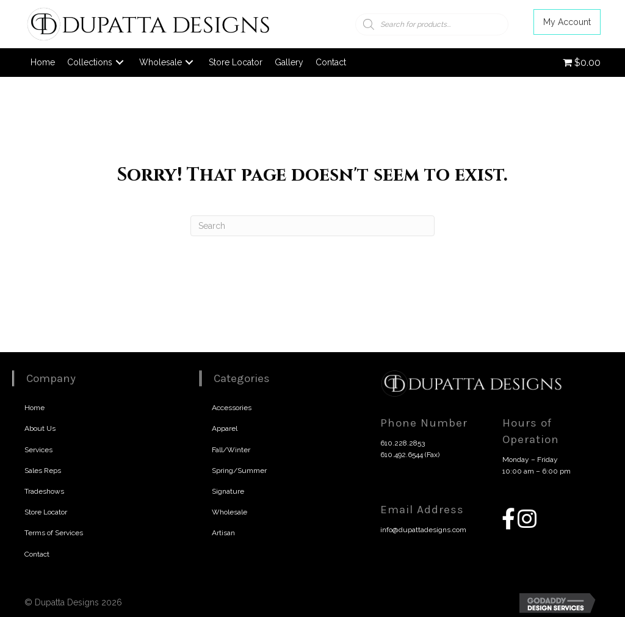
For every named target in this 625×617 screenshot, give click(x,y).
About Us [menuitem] (40, 428)
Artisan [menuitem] (223, 533)
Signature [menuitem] (228, 491)
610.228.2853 (402, 443)
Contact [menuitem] (36, 554)
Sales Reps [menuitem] (42, 470)
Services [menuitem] (38, 450)
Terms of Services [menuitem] (53, 533)
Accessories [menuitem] (231, 407)
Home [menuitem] (34, 407)
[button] (567, 22)
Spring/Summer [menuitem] (239, 470)
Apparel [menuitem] (224, 428)
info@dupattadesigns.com (423, 529)
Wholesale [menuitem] (229, 512)
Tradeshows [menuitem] (44, 491)
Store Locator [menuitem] (45, 512)
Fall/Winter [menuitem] (231, 450)
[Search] (312, 225)
